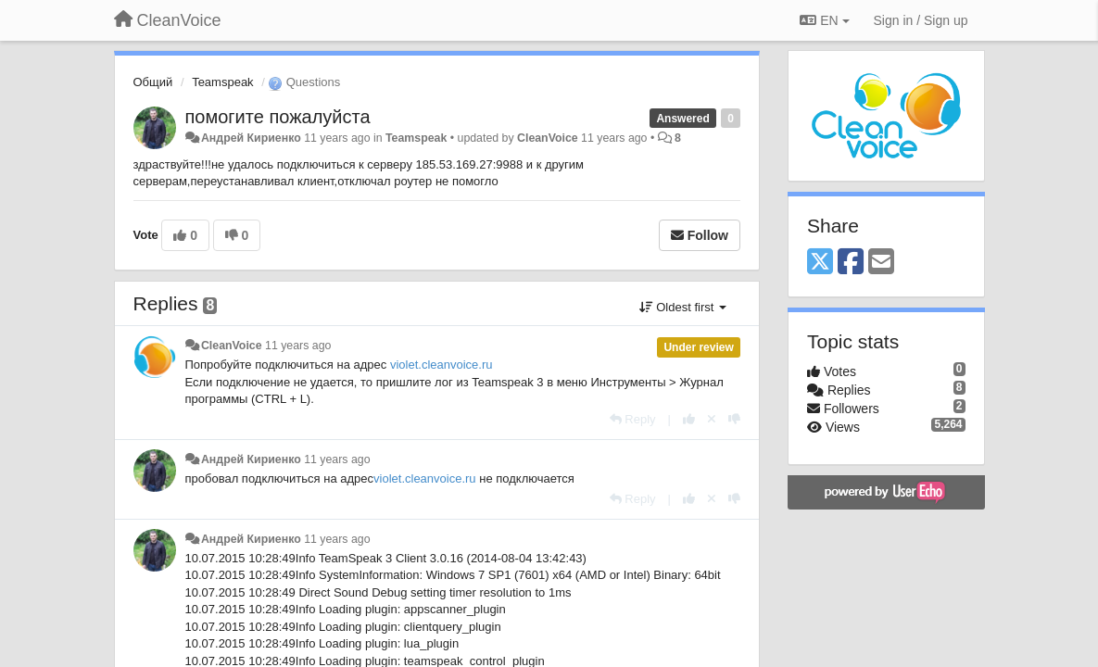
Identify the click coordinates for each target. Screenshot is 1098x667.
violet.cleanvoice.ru (441, 364)
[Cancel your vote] (711, 419)
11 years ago (298, 345)
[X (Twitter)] (820, 262)
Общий (153, 82)
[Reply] (633, 419)
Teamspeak (222, 82)
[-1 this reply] (734, 419)
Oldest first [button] (682, 307)
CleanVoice (547, 138)
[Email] (881, 262)
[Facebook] (851, 262)
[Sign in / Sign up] (921, 20)
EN (824, 20)
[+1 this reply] (689, 419)
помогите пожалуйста (278, 117)
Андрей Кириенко (251, 138)
